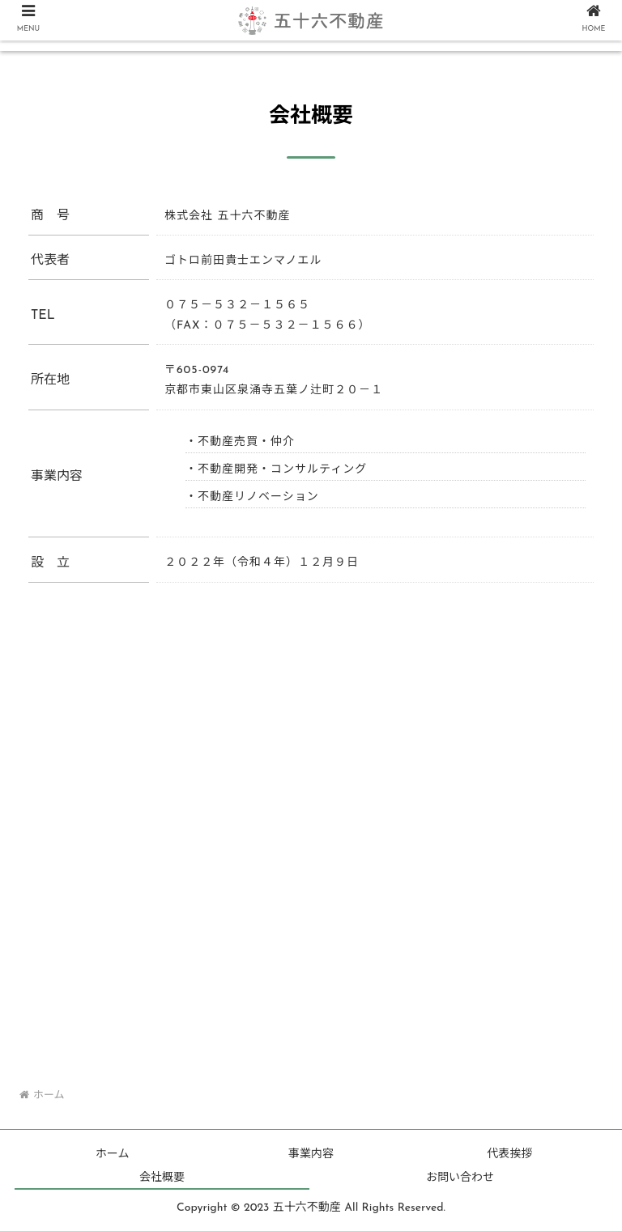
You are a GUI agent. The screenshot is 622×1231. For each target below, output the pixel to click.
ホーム (113, 1154)
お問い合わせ (460, 1178)
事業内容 (311, 1154)
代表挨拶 (509, 1154)
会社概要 (162, 1178)
